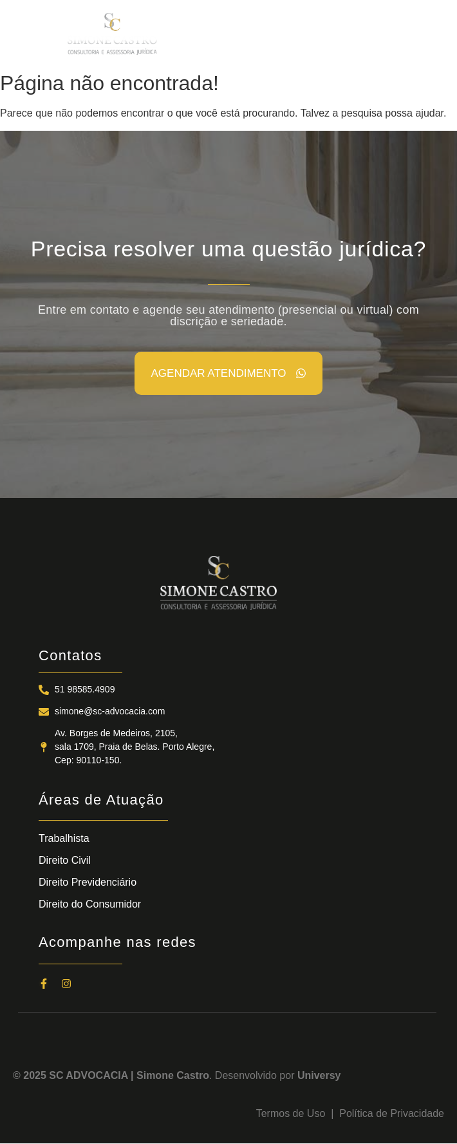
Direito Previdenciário (87, 882)
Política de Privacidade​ (391, 1113)
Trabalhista (64, 838)
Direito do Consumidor (90, 904)
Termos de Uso (293, 1113)
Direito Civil (65, 860)
